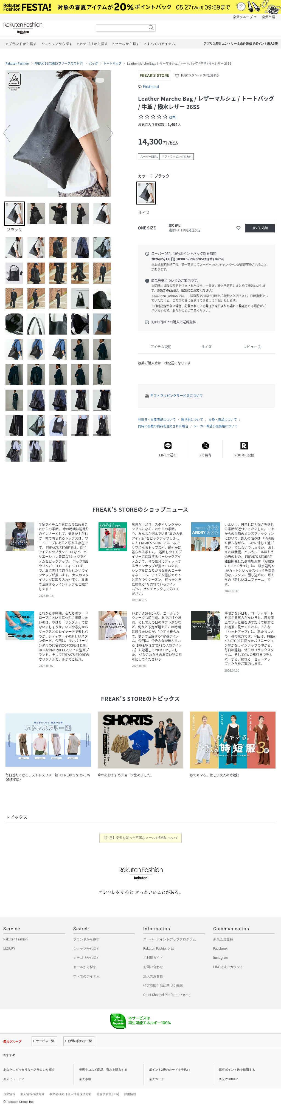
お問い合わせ (153, 967)
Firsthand (151, 86)
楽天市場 (268, 17)
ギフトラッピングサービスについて (176, 395)
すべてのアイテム (86, 976)
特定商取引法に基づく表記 (163, 986)
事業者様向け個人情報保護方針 (70, 1094)
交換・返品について (223, 419)
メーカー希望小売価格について (216, 426)
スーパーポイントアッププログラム (169, 939)
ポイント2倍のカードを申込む (169, 1070)
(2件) (172, 117)
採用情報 (130, 1094)
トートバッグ (112, 63)
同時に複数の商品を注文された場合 (163, 426)
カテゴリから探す (86, 958)
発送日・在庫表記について (157, 419)
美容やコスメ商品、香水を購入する (103, 1070)
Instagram (220, 958)
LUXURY (9, 949)
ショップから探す (86, 949)
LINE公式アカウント (228, 967)
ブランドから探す (86, 939)
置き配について (192, 419)
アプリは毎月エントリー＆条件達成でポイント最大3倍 (241, 43)
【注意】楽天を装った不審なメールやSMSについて (141, 838)
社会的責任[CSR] (108, 1094)
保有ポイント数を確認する (237, 1070)
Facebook (220, 949)
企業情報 (9, 1094)
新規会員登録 (223, 939)
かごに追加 (260, 228)
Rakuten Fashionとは (158, 949)
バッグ (93, 63)
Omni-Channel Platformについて (167, 995)
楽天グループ (243, 17)
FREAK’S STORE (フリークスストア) (59, 63)
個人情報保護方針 (32, 1094)
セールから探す (84, 967)
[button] (6, 133)
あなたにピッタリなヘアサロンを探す (29, 1070)
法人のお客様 (153, 976)
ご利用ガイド (153, 958)
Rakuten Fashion (45, 28)
